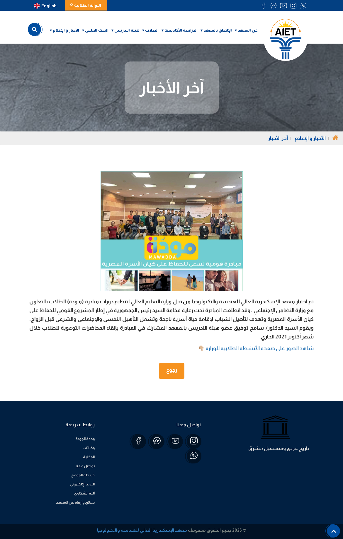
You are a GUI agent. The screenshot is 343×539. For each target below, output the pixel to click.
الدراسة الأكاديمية (181, 30)
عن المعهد (248, 30)
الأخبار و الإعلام (66, 30)
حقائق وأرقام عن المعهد (75, 502)
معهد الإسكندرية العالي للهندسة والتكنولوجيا (142, 530)
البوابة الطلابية (85, 5)
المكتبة (89, 457)
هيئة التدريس (126, 30)
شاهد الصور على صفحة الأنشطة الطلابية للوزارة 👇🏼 (254, 348)
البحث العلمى (96, 30)
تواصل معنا (85, 466)
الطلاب (152, 30)
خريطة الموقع (83, 475)
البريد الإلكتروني (82, 484)
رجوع (171, 370)
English (45, 6)
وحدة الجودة (85, 439)
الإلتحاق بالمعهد (217, 30)
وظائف (89, 448)
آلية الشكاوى (84, 493)
